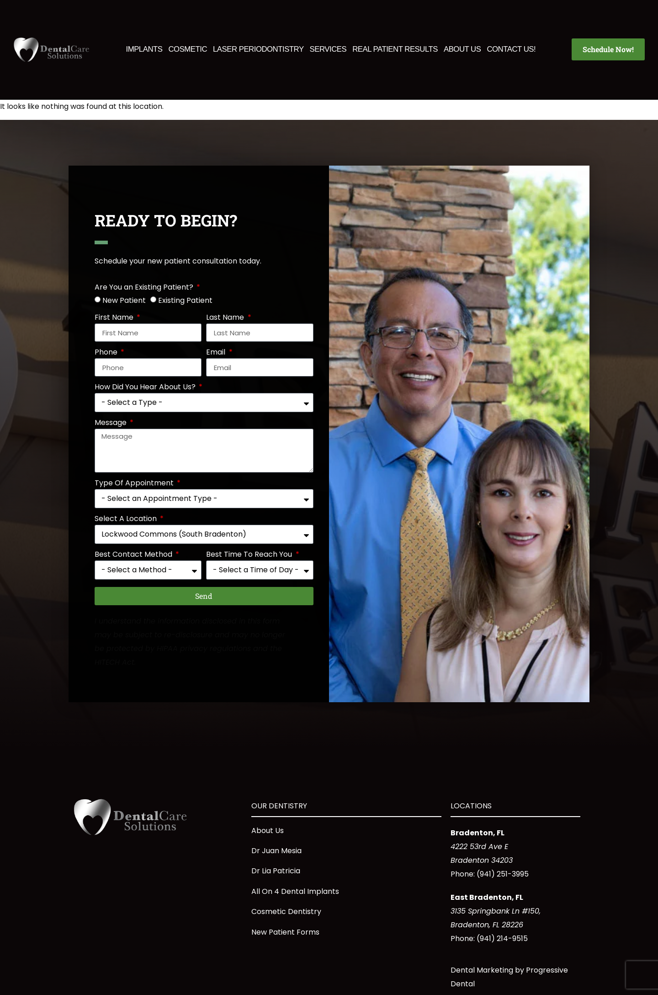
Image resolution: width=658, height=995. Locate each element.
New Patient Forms (285, 932)
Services (328, 49)
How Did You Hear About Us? (146, 387)
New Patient (124, 300)
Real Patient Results (395, 49)
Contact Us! (511, 49)
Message (111, 423)
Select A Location (127, 519)
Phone (107, 353)
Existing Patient (185, 300)
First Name (115, 318)
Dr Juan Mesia (276, 850)
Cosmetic (187, 49)
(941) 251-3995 (503, 874)
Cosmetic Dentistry (286, 911)
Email (216, 353)
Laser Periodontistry (258, 49)
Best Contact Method (134, 555)
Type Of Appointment (135, 483)
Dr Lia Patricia (275, 871)
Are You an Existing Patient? (145, 288)
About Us (462, 49)
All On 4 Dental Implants (295, 891)
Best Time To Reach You (250, 555)
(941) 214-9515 (502, 938)
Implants (144, 49)
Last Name (226, 318)
